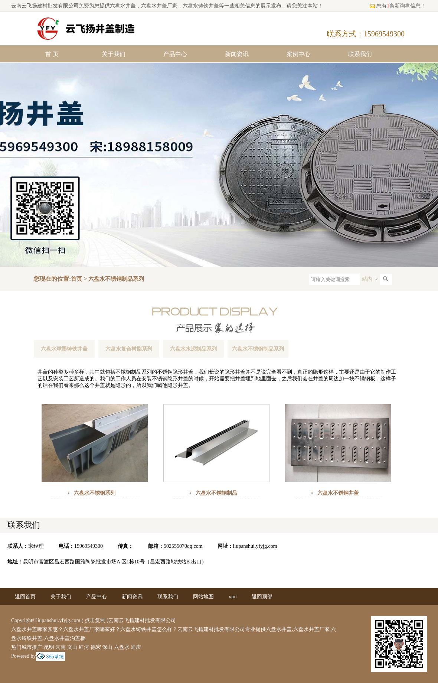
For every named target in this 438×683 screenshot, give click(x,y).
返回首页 (25, 596)
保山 (107, 647)
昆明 (49, 647)
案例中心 (298, 54)
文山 (72, 647)
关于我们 (113, 54)
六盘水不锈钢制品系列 (116, 279)
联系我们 (360, 54)
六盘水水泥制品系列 (193, 349)
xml (233, 596)
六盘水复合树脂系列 (128, 349)
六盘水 (122, 647)
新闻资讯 (237, 54)
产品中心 (175, 54)
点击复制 (95, 620)
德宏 (96, 647)
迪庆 (136, 647)
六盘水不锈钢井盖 (338, 493)
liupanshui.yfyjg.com (255, 546)
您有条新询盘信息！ (397, 6)
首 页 (52, 54)
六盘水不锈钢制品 (216, 493)
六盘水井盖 (123, 6)
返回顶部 (262, 596)
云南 (60, 647)
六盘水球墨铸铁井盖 (64, 349)
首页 (76, 279)
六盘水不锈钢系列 (94, 493)
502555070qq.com (183, 546)
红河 (84, 647)
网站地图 (203, 596)
